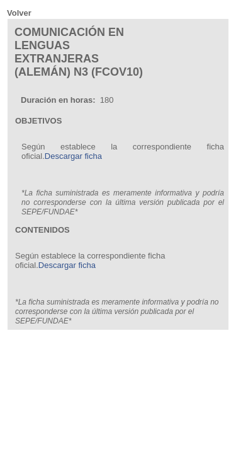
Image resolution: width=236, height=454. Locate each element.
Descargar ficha (73, 156)
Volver (19, 13)
